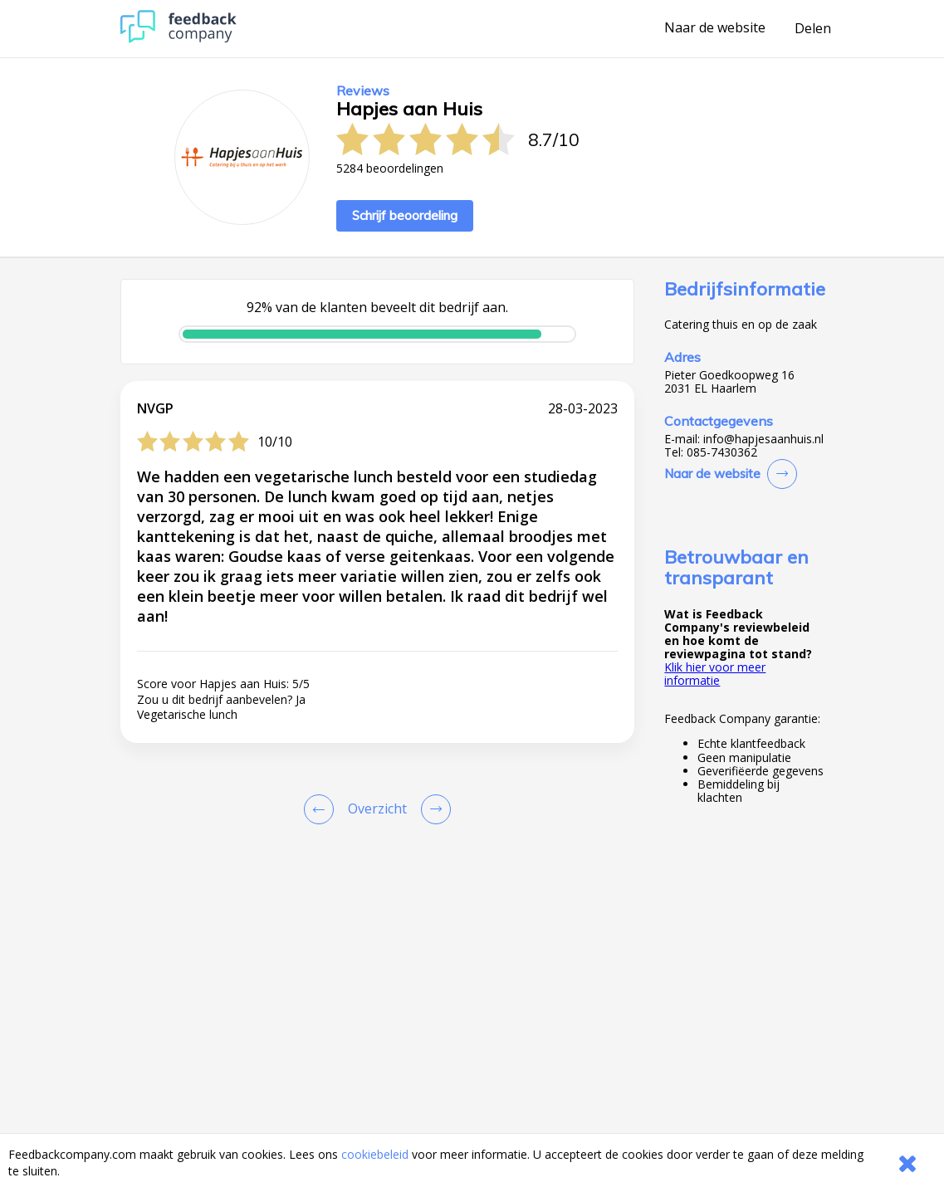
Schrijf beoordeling (404, 215)
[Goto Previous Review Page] (322, 809)
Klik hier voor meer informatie (714, 673)
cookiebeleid (374, 1154)
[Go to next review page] (432, 809)
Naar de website (714, 28)
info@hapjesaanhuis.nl (763, 439)
